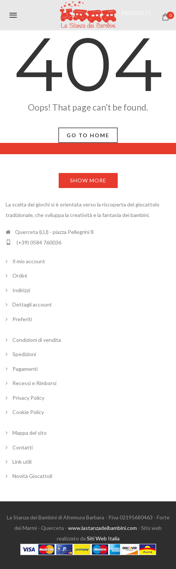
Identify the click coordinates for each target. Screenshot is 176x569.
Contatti (22, 447)
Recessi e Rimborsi (34, 383)
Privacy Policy (28, 398)
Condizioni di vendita (36, 340)
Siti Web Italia (103, 538)
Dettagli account (32, 304)
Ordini (19, 275)
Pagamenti (25, 369)
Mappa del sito (29, 432)
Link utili (22, 461)
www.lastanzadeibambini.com (102, 528)
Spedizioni (24, 354)
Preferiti (22, 319)
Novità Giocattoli (32, 476)
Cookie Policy (28, 412)
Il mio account (28, 261)
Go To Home (88, 135)
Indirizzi (21, 290)
